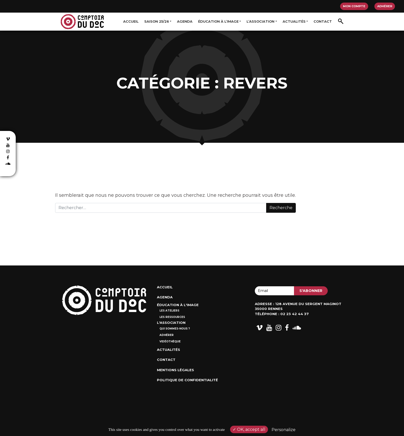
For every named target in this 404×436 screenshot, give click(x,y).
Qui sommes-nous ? (174, 328)
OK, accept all (249, 429)
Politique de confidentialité (187, 380)
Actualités (294, 21)
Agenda (184, 21)
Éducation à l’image (218, 21)
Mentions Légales (175, 370)
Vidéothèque (170, 341)
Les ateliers (169, 310)
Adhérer (384, 6)
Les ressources (172, 317)
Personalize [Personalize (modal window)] (284, 429)
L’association (260, 21)
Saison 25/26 (156, 21)
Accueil (131, 21)
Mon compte (354, 6)
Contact (323, 21)
